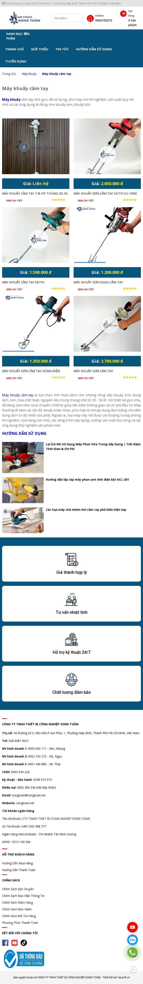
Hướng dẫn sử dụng (94, 49)
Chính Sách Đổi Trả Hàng (19, 916)
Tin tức (62, 49)
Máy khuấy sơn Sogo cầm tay (98, 282)
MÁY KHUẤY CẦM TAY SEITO (23, 282)
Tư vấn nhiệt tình (71, 612)
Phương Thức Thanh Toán (20, 923)
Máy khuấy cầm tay (56, 74)
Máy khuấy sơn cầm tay (93, 371)
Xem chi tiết (14, 200)
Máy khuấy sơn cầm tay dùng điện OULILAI (31, 371)
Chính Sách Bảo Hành (17, 909)
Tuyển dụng (15, 61)
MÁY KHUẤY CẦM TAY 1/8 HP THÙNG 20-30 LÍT (35, 193)
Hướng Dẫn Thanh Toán (18, 870)
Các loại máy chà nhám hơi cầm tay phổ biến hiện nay (86, 510)
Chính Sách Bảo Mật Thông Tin (23, 896)
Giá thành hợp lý (71, 572)
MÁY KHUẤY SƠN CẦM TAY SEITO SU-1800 (105, 193)
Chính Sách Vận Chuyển (18, 889)
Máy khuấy (29, 74)
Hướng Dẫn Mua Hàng (17, 863)
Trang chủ (14, 49)
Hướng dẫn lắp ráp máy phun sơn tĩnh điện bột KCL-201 (87, 479)
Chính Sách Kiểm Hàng (17, 902)
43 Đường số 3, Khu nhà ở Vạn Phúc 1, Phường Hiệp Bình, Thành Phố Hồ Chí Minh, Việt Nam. (61, 3)
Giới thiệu (39, 49)
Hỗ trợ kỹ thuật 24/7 (71, 652)
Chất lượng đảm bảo (71, 692)
